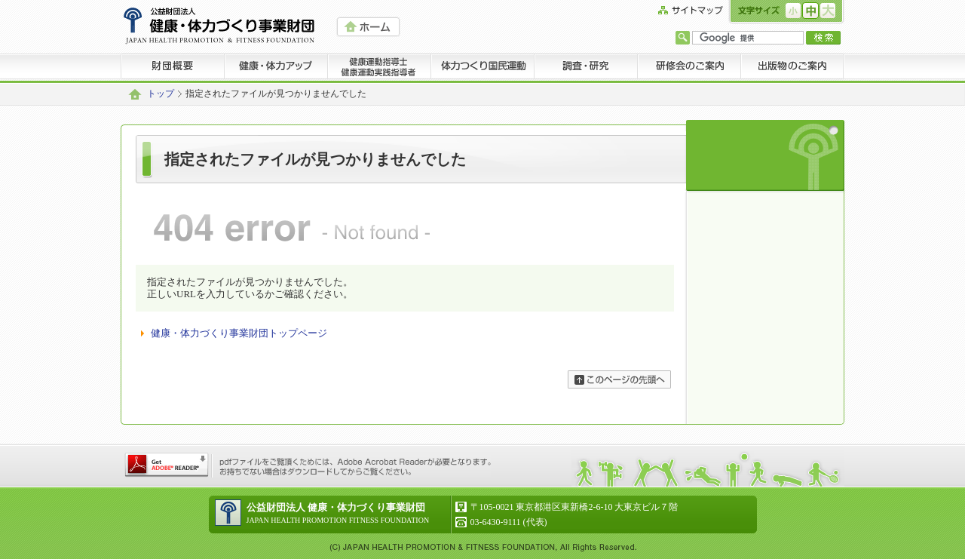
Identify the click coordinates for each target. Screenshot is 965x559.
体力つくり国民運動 (483, 68)
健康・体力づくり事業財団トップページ (239, 333)
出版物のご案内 (792, 68)
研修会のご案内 (689, 68)
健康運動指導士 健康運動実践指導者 (379, 68)
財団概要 (173, 68)
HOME (368, 27)
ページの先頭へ (619, 379)
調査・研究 (586, 68)
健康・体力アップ (276, 68)
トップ (160, 94)
